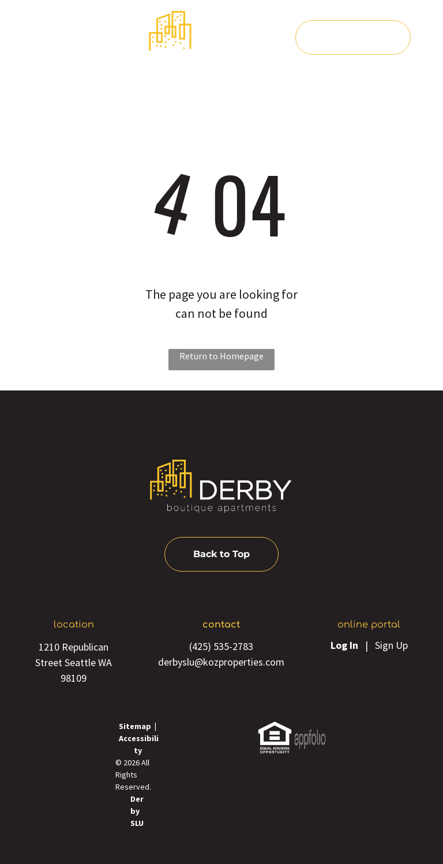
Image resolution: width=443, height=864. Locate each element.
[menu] (25, 39)
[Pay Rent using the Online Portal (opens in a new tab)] (353, 37)
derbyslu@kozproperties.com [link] (221, 661)
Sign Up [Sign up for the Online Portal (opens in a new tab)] (391, 645)
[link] (274, 728)
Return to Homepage (221, 356)
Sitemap (135, 726)
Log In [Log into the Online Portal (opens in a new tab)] (344, 645)
